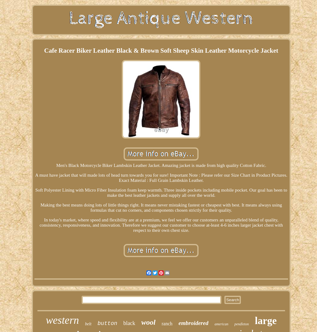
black (129, 323)
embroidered (193, 323)
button (107, 323)
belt (88, 324)
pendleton (241, 324)
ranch (167, 323)
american (221, 324)
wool (148, 322)
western (62, 320)
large (265, 320)
